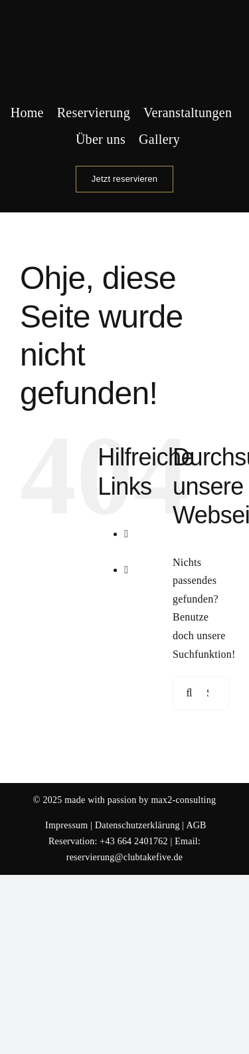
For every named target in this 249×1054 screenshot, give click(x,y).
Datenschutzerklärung (137, 825)
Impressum (66, 825)
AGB (196, 825)
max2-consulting (183, 800)
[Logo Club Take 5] (125, 15)
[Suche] (189, 693)
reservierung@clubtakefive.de (124, 857)
